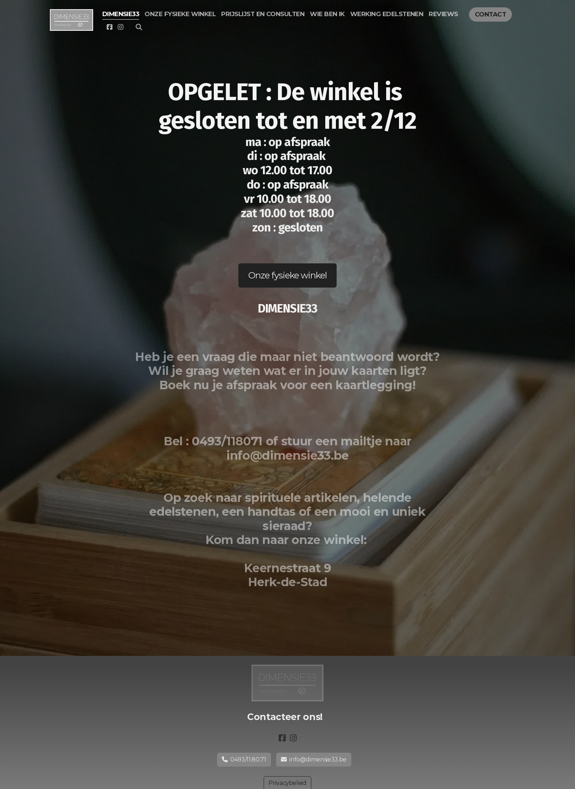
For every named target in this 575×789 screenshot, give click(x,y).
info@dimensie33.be (314, 759)
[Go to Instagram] (120, 27)
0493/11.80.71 (244, 759)
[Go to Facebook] (109, 27)
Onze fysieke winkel (287, 275)
